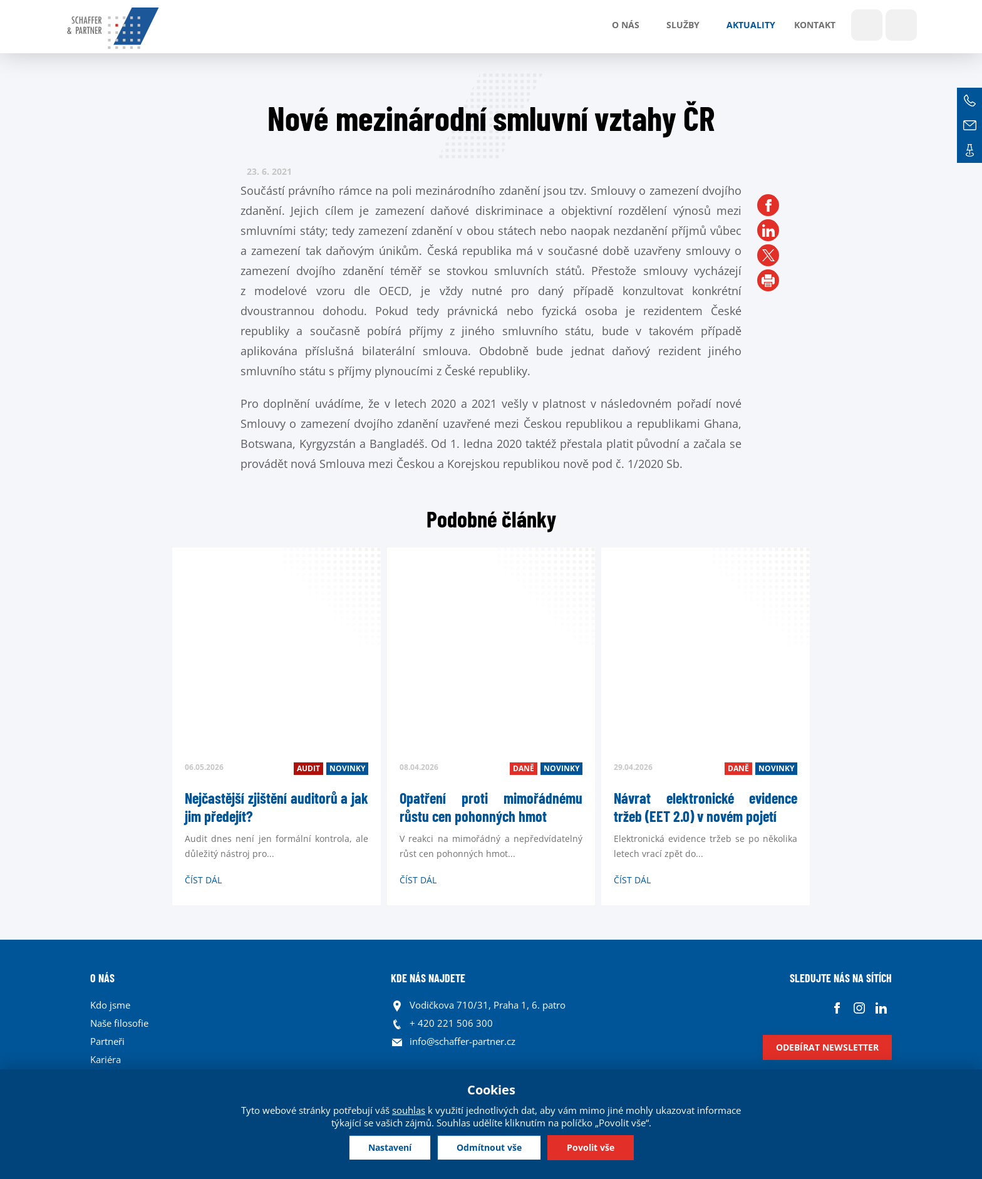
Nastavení (389, 1147)
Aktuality (750, 25)
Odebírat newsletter (827, 1047)
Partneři (107, 1041)
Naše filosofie (119, 1023)
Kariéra (105, 1059)
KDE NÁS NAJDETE (428, 978)
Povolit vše (590, 1147)
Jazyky (901, 25)
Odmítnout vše (489, 1147)
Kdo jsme (110, 1005)
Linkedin (881, 1008)
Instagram (859, 1008)
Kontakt (814, 25)
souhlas (408, 1110)
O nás (625, 25)
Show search (866, 25)
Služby (683, 25)
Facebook (837, 1008)
